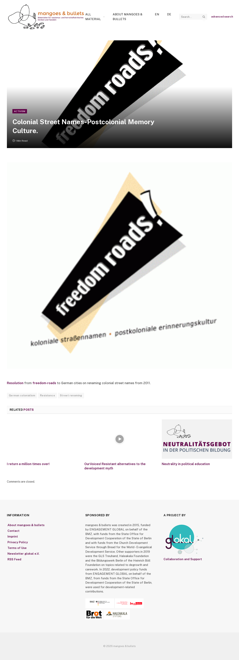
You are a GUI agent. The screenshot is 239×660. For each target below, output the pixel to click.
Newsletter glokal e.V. (23, 553)
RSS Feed (14, 559)
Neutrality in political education (186, 464)
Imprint (12, 536)
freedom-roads (45, 383)
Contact (13, 530)
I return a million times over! (28, 464)
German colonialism (22, 395)
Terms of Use (17, 548)
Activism (19, 111)
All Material (93, 17)
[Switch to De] (169, 14)
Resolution (15, 383)
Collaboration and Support (183, 559)
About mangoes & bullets (127, 17)
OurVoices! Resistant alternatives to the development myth (115, 466)
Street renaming (71, 395)
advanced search (222, 16)
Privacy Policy (17, 542)
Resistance (47, 395)
